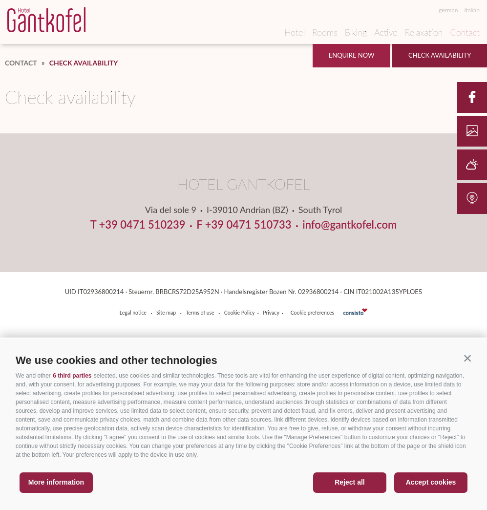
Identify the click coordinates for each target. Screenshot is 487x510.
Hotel (294, 32)
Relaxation (424, 32)
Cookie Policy (239, 313)
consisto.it (355, 311)
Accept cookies (431, 482)
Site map (166, 313)
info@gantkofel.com (349, 224)
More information (56, 482)
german (448, 10)
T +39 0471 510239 (138, 224)
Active (386, 32)
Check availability (439, 55)
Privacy (271, 313)
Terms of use (200, 313)
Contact (465, 32)
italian (472, 10)
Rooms (325, 32)
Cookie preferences (312, 313)
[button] (467, 358)
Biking (356, 32)
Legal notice (133, 313)
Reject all (349, 482)
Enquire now (352, 55)
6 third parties (72, 375)
